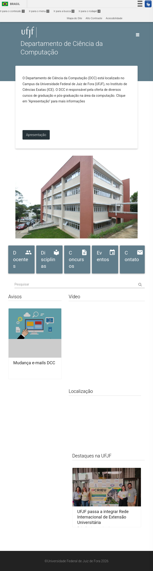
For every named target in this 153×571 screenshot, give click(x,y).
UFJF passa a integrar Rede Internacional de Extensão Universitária (103, 517)
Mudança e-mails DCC (34, 362)
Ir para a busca (64, 11)
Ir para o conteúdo (12, 11)
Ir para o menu (39, 11)
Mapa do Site (74, 18)
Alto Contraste (94, 18)
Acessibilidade (114, 18)
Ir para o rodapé (89, 11)
